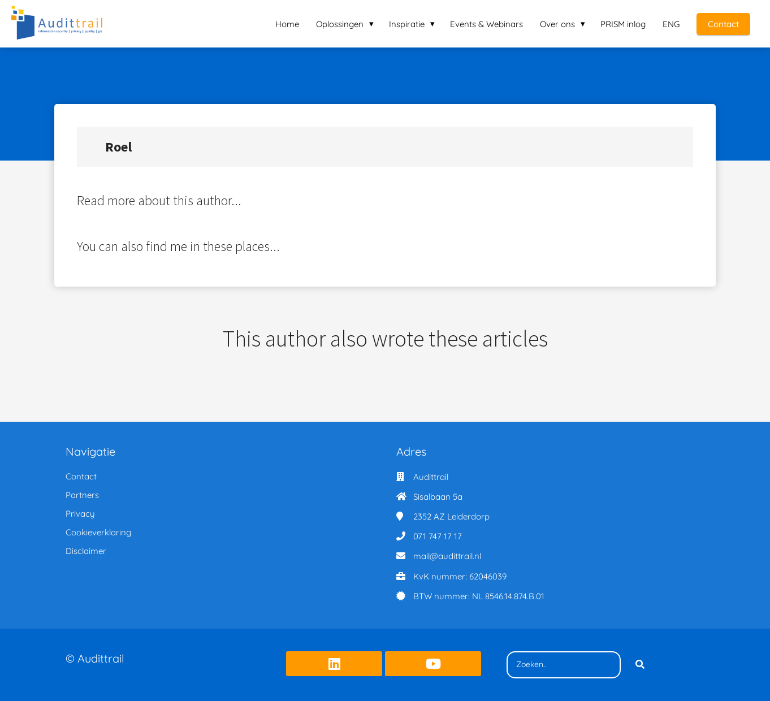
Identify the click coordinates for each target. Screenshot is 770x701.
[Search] (640, 664)
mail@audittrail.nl (447, 556)
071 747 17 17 (437, 536)
